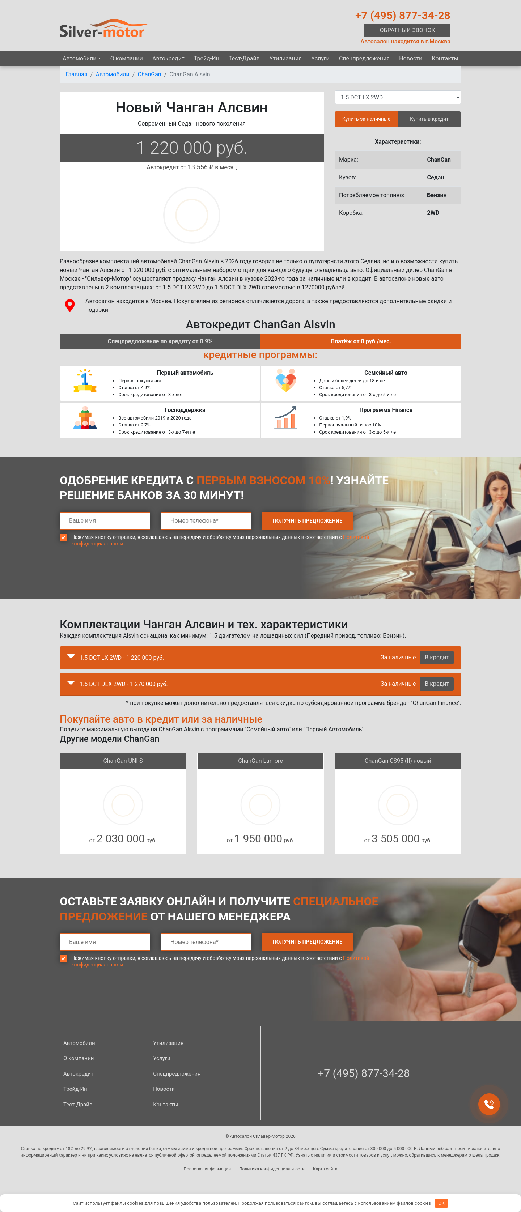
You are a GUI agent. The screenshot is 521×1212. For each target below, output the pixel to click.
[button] (71, 658)
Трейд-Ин (206, 58)
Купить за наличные (366, 119)
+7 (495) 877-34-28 (402, 15)
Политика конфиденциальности (272, 1168)
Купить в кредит (429, 119)
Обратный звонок (407, 30)
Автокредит (168, 58)
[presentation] (115, 578)
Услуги (320, 58)
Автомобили (79, 58)
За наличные (398, 657)
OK (441, 1203)
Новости (410, 58)
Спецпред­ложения (364, 58)
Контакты (445, 58)
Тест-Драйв (244, 58)
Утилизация (285, 58)
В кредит (437, 657)
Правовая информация (207, 1168)
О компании (126, 58)
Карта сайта (325, 1168)
